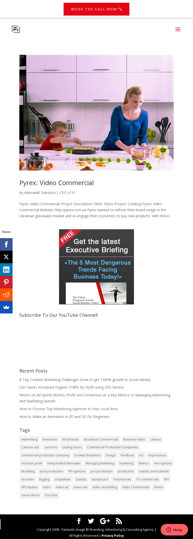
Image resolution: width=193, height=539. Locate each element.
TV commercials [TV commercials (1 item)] (147, 479)
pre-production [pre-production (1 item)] (101, 471)
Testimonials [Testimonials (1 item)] (122, 479)
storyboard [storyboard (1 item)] (100, 479)
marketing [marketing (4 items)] (126, 464)
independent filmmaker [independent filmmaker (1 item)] (64, 464)
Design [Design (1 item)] (111, 456)
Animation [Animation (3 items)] (49, 440)
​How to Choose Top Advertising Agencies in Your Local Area (68, 409)
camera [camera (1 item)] (155, 440)
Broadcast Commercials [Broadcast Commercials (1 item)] (101, 440)
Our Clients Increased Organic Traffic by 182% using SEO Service (71, 387)
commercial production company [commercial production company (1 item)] (45, 456)
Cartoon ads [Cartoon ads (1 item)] (30, 448)
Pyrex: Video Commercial (56, 182)
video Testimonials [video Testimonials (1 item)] (135, 488)
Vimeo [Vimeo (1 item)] (158, 488)
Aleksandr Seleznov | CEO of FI (49, 193)
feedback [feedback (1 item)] (127, 456)
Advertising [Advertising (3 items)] (29, 440)
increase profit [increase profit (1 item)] (31, 464)
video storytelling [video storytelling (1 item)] (104, 488)
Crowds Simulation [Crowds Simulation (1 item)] (87, 456)
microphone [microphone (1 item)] (163, 464)
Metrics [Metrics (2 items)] (144, 464)
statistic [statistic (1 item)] (81, 479)
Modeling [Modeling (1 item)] (28, 471)
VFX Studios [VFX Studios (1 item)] (29, 488)
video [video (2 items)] (47, 488)
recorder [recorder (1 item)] (27, 479)
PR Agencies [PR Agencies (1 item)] (76, 471)
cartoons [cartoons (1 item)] (50, 448)
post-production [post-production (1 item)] (51, 471)
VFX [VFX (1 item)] (166, 479)
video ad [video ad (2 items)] (62, 488)
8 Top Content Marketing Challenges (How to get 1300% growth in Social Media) (85, 380)
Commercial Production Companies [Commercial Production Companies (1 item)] (112, 448)
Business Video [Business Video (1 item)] (134, 440)
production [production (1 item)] (126, 471)
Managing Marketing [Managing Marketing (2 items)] (100, 464)
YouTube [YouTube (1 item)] (51, 496)
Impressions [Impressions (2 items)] (157, 456)
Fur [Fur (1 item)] (141, 456)
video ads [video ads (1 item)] (80, 488)
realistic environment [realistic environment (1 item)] (154, 471)
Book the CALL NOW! (94, 9)
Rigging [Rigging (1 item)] (44, 479)
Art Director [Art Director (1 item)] (70, 440)
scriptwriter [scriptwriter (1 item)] (63, 479)
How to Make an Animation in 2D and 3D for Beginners (64, 416)
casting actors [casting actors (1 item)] (72, 448)
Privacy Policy (113, 535)
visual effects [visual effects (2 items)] (30, 496)
